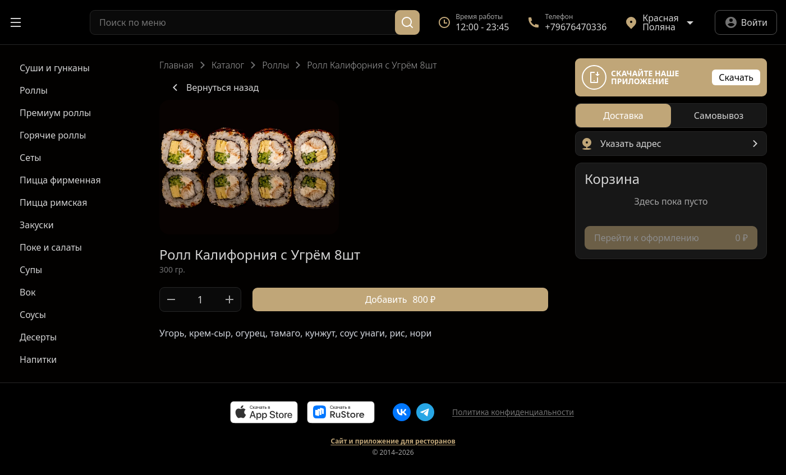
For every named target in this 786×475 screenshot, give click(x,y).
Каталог (228, 65)
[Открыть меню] (15, 22)
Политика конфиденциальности (513, 412)
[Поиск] (407, 22)
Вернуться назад (213, 87)
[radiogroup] (671, 115)
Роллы (275, 65)
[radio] (623, 115)
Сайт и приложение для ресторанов (392, 441)
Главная (176, 65)
